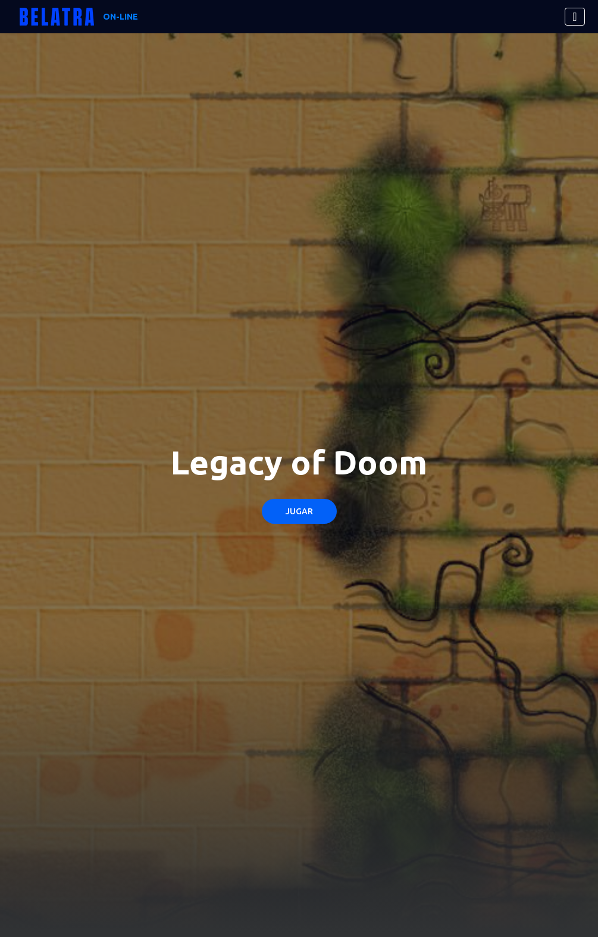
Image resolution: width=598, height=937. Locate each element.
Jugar (299, 511)
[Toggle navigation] (574, 17)
